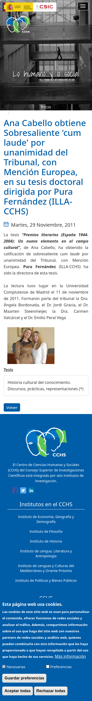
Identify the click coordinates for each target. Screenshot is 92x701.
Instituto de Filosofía (45, 531)
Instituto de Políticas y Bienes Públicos (46, 580)
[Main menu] (83, 6)
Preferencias (61, 669)
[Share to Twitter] (23, 491)
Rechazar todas (50, 694)
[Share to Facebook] (15, 491)
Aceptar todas (17, 694)
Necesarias (16, 669)
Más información (70, 659)
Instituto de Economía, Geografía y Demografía (46, 519)
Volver (11, 407)
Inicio (46, 107)
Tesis (8, 369)
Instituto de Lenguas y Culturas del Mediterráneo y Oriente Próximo (46, 568)
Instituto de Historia (46, 541)
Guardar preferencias (24, 681)
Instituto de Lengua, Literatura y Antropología (46, 553)
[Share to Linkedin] (31, 491)
